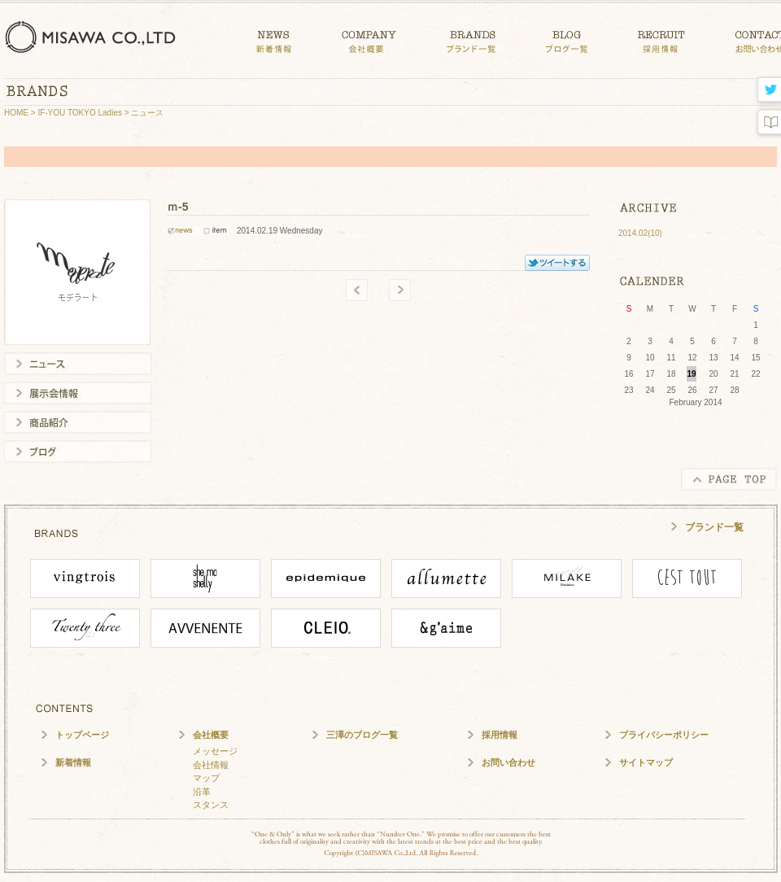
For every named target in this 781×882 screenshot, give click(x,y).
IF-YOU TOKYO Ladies (79, 112)
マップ (206, 778)
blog (767, 122)
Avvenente (205, 628)
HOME (16, 112)
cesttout (687, 578)
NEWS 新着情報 (273, 38)
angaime (446, 628)
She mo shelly (205, 578)
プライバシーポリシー (664, 735)
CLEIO (326, 628)
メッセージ (215, 751)
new (400, 290)
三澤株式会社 (93, 36)
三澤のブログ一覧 (362, 735)
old (357, 290)
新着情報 (73, 762)
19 (691, 373)
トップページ (82, 735)
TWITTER (557, 263)
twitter (767, 91)
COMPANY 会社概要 (369, 38)
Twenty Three (85, 628)
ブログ (78, 451)
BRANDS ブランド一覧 (471, 38)
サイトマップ (646, 762)
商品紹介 (78, 422)
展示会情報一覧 (78, 393)
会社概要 (211, 735)
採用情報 (499, 735)
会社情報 (211, 765)
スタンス (211, 805)
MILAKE (567, 578)
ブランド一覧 (714, 527)
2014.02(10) (640, 233)
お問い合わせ (508, 762)
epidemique (326, 578)
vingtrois (85, 578)
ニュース (147, 112)
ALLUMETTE (446, 578)
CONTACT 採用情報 (661, 38)
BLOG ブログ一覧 (566, 38)
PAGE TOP (729, 479)
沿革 (202, 792)
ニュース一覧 (78, 363)
